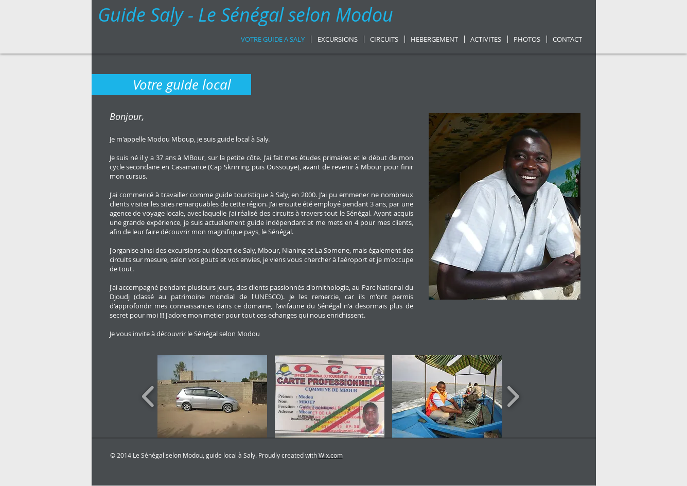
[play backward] (148, 396)
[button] (212, 396)
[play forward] (512, 396)
